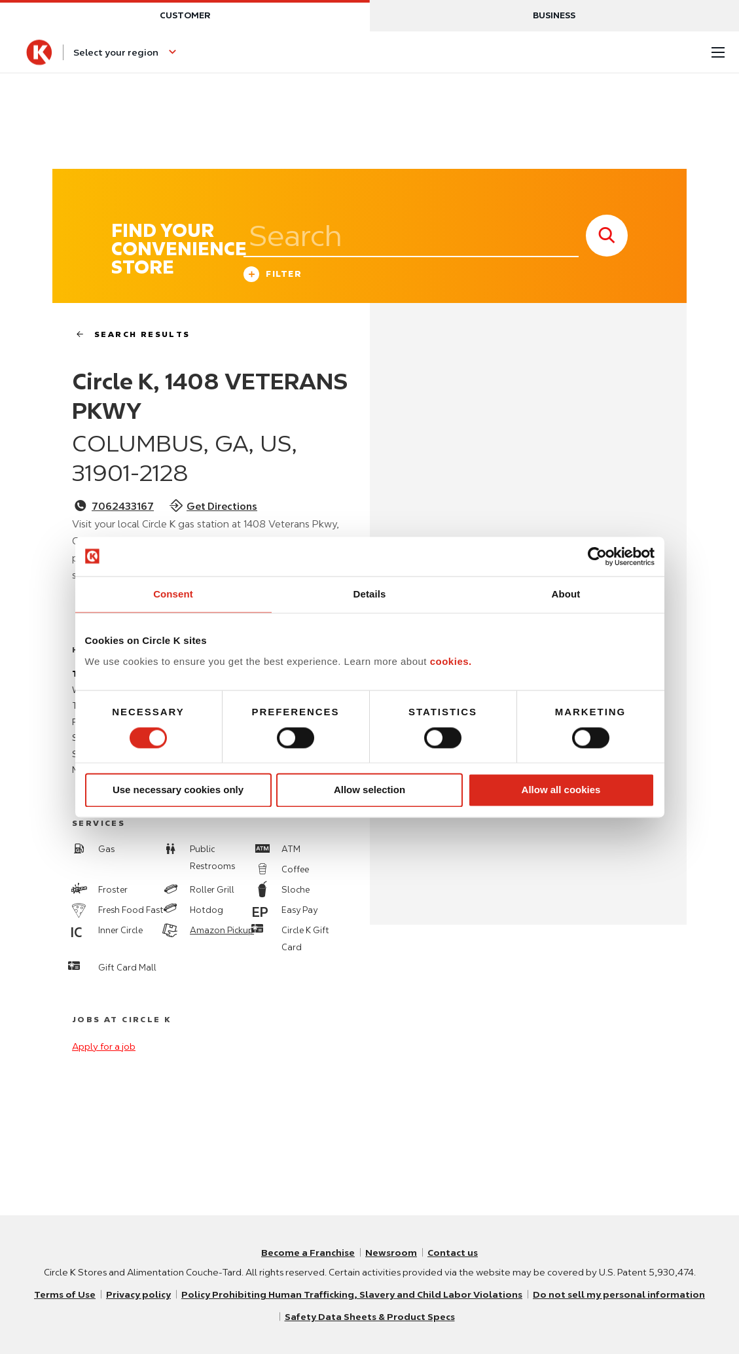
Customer (185, 15)
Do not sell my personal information (619, 1294)
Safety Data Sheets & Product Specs (370, 1316)
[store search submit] (607, 236)
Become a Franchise (308, 1252)
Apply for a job (103, 1046)
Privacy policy (138, 1294)
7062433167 (123, 506)
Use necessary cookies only (178, 790)
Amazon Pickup (222, 930)
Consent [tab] (173, 593)
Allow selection (369, 790)
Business (554, 15)
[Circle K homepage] (39, 52)
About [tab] (566, 593)
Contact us (452, 1252)
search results (127, 334)
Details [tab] (369, 593)
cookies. (451, 661)
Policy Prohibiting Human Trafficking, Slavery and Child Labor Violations (351, 1294)
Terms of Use (65, 1294)
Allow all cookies (561, 790)
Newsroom (391, 1252)
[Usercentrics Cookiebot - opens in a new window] (597, 556)
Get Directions (222, 506)
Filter (272, 276)
